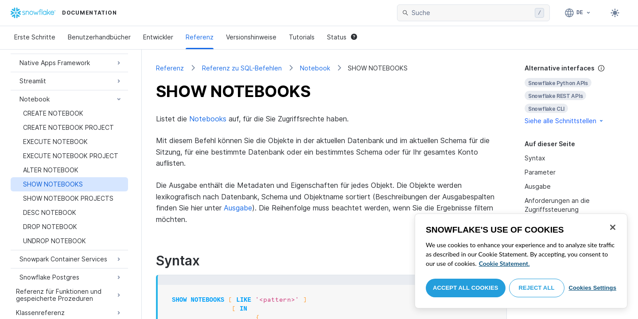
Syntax (535, 158)
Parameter (540, 172)
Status (342, 37)
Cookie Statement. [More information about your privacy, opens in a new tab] (504, 263)
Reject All (537, 287)
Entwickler (158, 37)
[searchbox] (471, 13)
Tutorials (302, 37)
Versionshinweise (251, 37)
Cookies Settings (592, 287)
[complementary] (574, 94)
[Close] (612, 227)
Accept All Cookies (465, 287)
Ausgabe (238, 207)
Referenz (200, 37)
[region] (521, 261)
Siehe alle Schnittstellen (564, 120)
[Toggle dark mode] (615, 13)
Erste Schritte (34, 37)
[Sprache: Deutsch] (577, 13)
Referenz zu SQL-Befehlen (242, 68)
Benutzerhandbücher (99, 37)
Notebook (315, 68)
